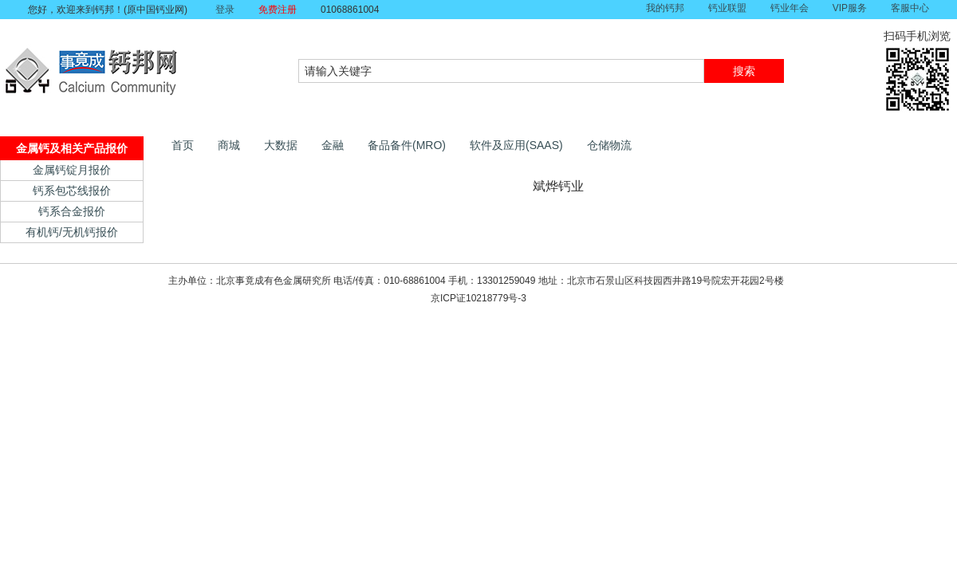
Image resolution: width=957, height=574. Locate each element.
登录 (224, 9)
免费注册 (277, 9)
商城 (229, 145)
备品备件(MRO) (407, 145)
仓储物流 (609, 145)
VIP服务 (850, 8)
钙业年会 (789, 8)
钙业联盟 (727, 8)
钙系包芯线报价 (72, 190)
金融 (332, 145)
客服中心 (910, 8)
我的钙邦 (665, 8)
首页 (182, 145)
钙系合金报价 (71, 211)
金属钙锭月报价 (72, 169)
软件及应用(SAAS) (516, 145)
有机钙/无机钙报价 (72, 232)
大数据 (280, 145)
